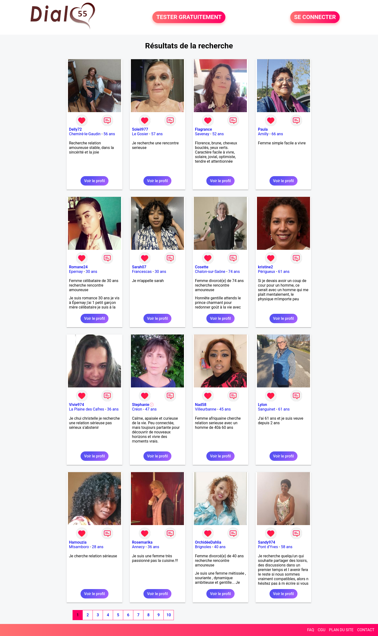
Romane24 (78, 267)
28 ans (97, 547)
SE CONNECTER (315, 17)
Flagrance (203, 129)
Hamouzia (78, 542)
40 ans (220, 547)
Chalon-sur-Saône (210, 271)
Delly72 (75, 129)
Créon (137, 409)
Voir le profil (94, 181)
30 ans (91, 271)
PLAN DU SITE (341, 630)
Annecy (138, 547)
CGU (321, 630)
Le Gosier (140, 134)
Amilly (263, 134)
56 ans (109, 134)
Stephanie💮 (143, 404)
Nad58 (200, 404)
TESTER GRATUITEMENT (189, 17)
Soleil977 (140, 129)
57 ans (157, 134)
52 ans (218, 134)
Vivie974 (76, 404)
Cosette (202, 267)
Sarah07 (139, 267)
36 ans (113, 409)
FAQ (310, 630)
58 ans (286, 547)
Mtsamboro (79, 547)
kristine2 (265, 267)
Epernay (76, 271)
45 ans (225, 409)
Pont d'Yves (268, 547)
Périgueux (266, 271)
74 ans (234, 271)
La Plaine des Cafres (86, 409)
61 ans (284, 271)
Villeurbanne (205, 409)
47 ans (151, 409)
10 (169, 615)
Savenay (202, 134)
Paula (263, 129)
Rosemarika (142, 542)
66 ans (277, 134)
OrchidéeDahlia (208, 542)
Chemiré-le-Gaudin (85, 134)
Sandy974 (266, 542)
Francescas (142, 271)
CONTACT (365, 630)
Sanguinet (266, 409)
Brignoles (203, 547)
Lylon (262, 404)
